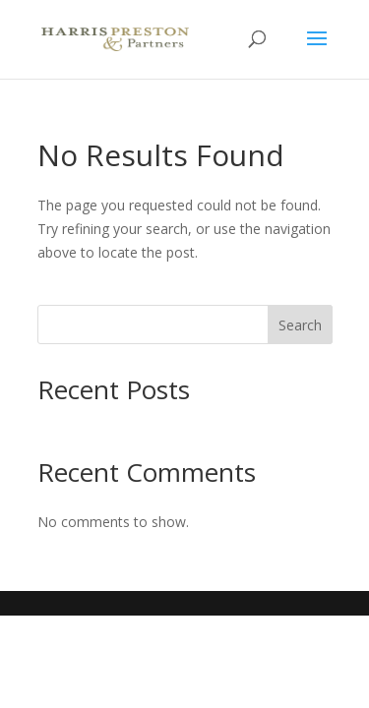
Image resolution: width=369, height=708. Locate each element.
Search (300, 325)
